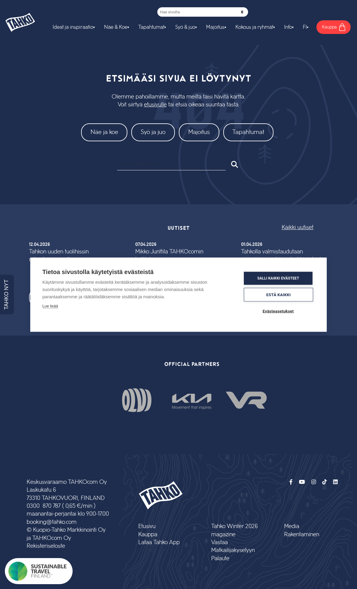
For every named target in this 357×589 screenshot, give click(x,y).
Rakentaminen (301, 534)
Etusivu (147, 526)
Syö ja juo (153, 132)
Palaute (220, 558)
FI (305, 27)
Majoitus (215, 27)
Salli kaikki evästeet (278, 278)
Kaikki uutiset (297, 227)
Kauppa (147, 534)
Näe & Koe (115, 27)
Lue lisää (50, 305)
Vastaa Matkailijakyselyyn (233, 546)
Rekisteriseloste (46, 546)
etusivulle (155, 104)
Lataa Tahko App (159, 542)
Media (291, 526)
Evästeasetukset (278, 310)
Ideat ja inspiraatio (73, 27)
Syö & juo (185, 27)
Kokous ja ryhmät (254, 27)
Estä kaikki (278, 294)
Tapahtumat (151, 27)
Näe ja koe (104, 132)
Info (288, 27)
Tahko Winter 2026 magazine (234, 530)
